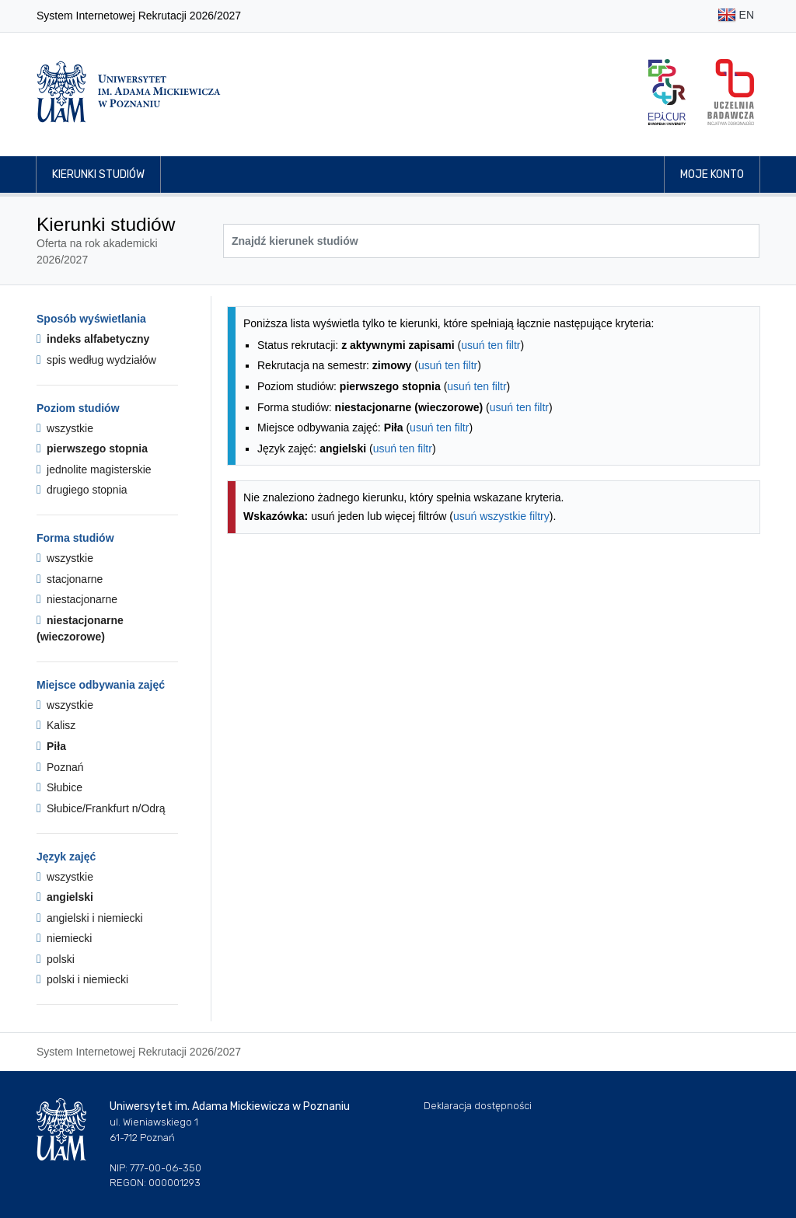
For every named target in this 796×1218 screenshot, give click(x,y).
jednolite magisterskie (94, 469)
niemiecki (64, 938)
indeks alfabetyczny (93, 339)
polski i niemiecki (82, 979)
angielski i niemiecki (90, 918)
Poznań (60, 767)
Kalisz (56, 725)
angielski (65, 897)
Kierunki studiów (98, 174)
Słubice (59, 787)
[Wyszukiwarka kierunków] (491, 241)
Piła (51, 746)
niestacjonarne (77, 599)
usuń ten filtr (490, 345)
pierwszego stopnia (92, 448)
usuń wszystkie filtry (501, 516)
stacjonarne (70, 579)
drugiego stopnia (82, 489)
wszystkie (65, 428)
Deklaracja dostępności (478, 1106)
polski (56, 959)
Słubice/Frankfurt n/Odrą (101, 808)
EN (735, 15)
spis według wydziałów (96, 360)
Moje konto (712, 174)
